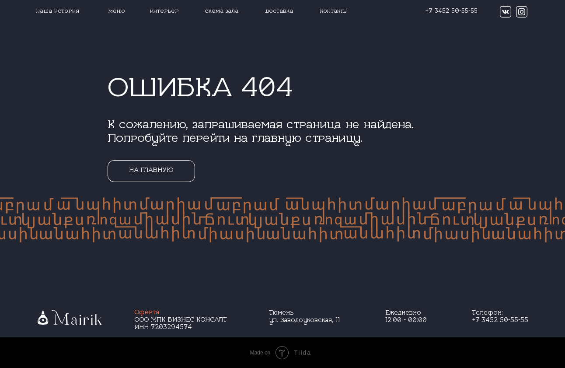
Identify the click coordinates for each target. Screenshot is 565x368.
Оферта (146, 313)
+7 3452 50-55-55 (500, 321)
